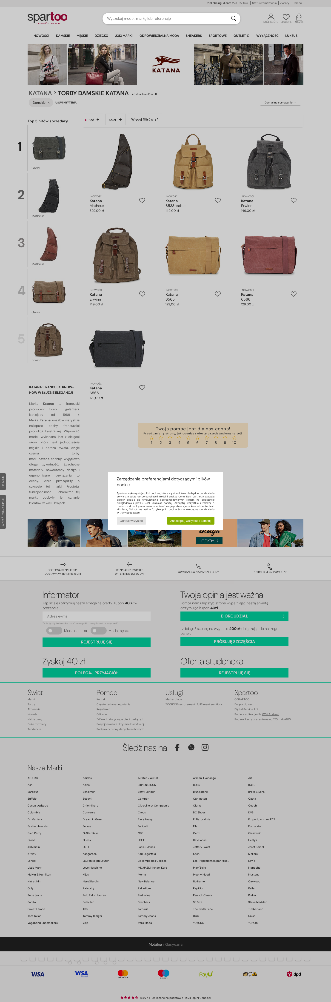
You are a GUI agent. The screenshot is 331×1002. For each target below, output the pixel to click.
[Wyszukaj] (233, 18)
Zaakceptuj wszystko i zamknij (190, 521)
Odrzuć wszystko (131, 521)
